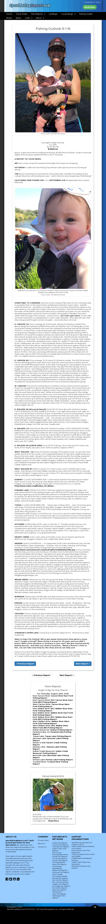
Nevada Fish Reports (60, 878)
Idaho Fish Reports (59, 864)
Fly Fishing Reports (59, 858)
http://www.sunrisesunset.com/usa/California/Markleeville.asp (45, 550)
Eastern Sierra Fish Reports (59, 850)
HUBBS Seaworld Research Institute (82, 859)
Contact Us (42, 847)
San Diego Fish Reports (61, 886)
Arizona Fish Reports (60, 845)
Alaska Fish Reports (59, 843)
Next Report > (83, 664)
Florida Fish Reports (59, 856)
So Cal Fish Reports (59, 888)
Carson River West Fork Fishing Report (51, 705)
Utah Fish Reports (59, 894)
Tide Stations (57, 892)
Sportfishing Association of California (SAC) (82, 844)
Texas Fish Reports (59, 890)
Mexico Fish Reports (59, 870)
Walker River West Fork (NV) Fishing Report (50, 726)
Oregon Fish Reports (60, 884)
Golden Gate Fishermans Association (81, 863)
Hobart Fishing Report (61, 730)
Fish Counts (56, 853)
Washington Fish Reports (58, 897)
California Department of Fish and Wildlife (83, 855)
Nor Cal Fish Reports (60, 880)
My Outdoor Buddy (59, 876)
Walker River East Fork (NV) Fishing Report (52, 718)
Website (54, 149)
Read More (53, 821)
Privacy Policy (43, 840)
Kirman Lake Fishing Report (59, 760)
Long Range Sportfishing (57, 867)
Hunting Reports (58, 862)
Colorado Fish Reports (60, 847)
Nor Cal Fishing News (60, 882)
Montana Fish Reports (60, 872)
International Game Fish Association (81, 851)
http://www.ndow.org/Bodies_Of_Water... (35, 486)
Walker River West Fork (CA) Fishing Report (51, 722)
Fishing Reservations (60, 855)
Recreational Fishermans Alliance (81, 867)
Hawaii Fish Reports (60, 860)
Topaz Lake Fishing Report (58, 736)
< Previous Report (25, 664)
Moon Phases (57, 874)
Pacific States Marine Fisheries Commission (83, 847)
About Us (41, 843)
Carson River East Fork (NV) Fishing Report (53, 701)
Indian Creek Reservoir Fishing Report (50, 752)
